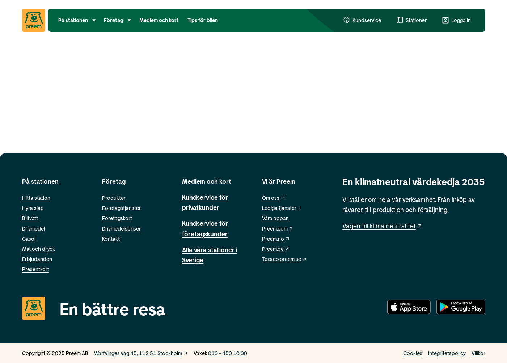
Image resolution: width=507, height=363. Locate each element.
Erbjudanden (37, 259)
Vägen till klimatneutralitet (382, 226)
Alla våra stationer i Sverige (209, 255)
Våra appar (275, 218)
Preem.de (276, 249)
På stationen (40, 181)
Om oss (273, 198)
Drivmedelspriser (121, 228)
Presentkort (35, 269)
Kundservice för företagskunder (205, 228)
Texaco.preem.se (284, 259)
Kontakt (111, 239)
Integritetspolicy (447, 353)
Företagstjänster (121, 208)
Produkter (114, 198)
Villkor (478, 353)
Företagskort (117, 218)
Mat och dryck (38, 249)
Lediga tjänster (282, 208)
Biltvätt (30, 218)
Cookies (412, 353)
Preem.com (277, 228)
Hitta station (36, 198)
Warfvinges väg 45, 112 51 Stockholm (141, 353)
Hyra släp (33, 208)
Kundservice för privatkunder (205, 202)
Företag (114, 181)
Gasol (28, 239)
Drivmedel (33, 228)
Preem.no (276, 239)
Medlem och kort (206, 181)
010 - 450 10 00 (227, 353)
